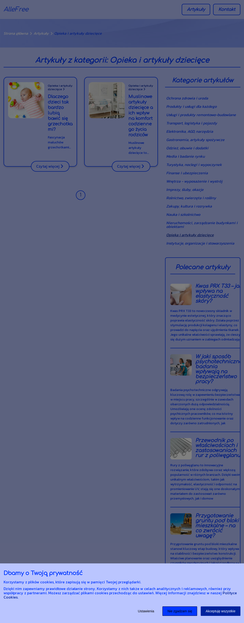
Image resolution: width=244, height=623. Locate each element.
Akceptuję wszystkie (220, 611)
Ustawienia (146, 611)
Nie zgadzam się (179, 611)
